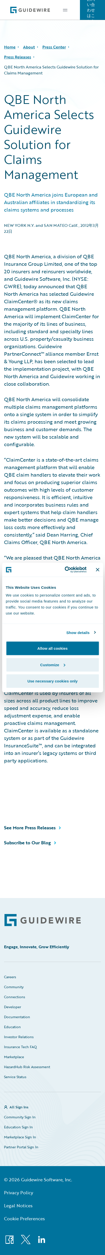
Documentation (17, 1016)
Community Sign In (20, 1117)
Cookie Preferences (24, 1218)
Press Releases (17, 57)
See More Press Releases (30, 827)
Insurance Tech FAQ (20, 1046)
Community (14, 986)
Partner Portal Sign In (21, 1147)
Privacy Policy (18, 1192)
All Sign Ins (19, 1107)
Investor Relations (19, 1036)
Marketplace (14, 1056)
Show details (78, 632)
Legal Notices (18, 1205)
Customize (52, 664)
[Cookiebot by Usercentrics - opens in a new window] (65, 570)
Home (10, 47)
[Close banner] (97, 569)
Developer (12, 1006)
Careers (10, 976)
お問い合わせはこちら (91, 10)
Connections (14, 996)
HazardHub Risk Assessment (27, 1066)
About (29, 47)
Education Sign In (18, 1127)
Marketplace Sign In (20, 1137)
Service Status (15, 1076)
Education (12, 1026)
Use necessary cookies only (52, 681)
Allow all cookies (52, 648)
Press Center (54, 47)
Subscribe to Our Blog (27, 842)
